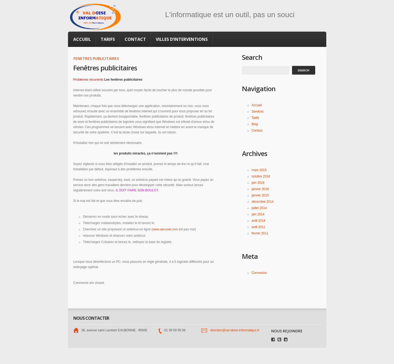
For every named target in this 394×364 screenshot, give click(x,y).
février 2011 (260, 233)
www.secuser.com (165, 229)
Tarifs (108, 39)
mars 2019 (259, 170)
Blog (255, 124)
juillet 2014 (259, 208)
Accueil (82, 39)
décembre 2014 (263, 201)
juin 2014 (258, 214)
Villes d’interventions (182, 39)
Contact (135, 39)
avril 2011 (258, 227)
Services (258, 111)
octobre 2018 (261, 176)
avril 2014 (258, 220)
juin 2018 (258, 183)
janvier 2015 (260, 195)
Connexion (259, 273)
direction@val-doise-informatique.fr (234, 330)
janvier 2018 (260, 189)
